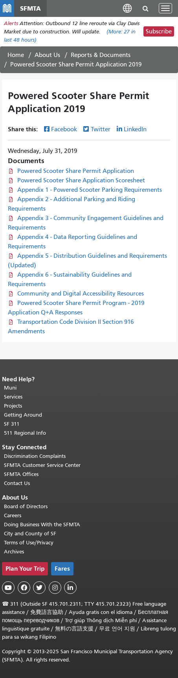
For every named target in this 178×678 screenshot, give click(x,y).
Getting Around (23, 415)
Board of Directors (26, 506)
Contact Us (17, 483)
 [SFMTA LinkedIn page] (70, 587)
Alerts (11, 23)
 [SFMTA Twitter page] (39, 587)
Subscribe (159, 31)
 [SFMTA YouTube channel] (8, 587)
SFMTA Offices (21, 474)
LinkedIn (135, 129)
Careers (12, 515)
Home (15, 55)
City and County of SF (30, 533)
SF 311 (12, 424)
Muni (10, 387)
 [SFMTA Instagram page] (55, 587)
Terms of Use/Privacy (28, 542)
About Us (47, 55)
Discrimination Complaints (35, 456)
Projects (13, 405)
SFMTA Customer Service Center (42, 465)
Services (13, 396)
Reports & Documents (100, 55)
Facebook (64, 129)
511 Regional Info (25, 433)
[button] (127, 8)
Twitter (100, 129)
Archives (14, 551)
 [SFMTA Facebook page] (24, 587)
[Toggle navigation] (165, 8)
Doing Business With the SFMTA (42, 524)
